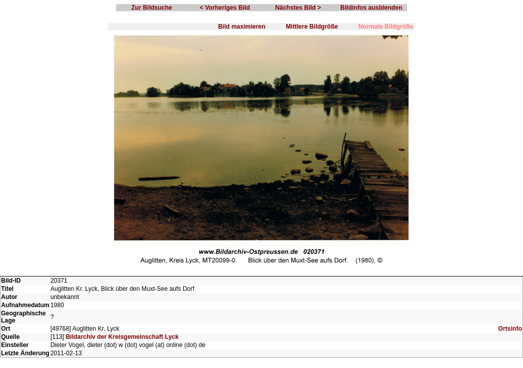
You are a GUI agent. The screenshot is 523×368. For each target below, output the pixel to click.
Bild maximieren (242, 26)
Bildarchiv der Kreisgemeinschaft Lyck (122, 336)
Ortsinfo (510, 328)
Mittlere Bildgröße (312, 26)
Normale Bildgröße (386, 26)
